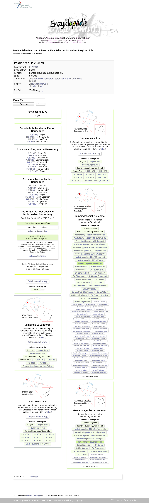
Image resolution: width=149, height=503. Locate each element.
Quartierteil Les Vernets (98, 372)
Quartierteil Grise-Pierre (99, 321)
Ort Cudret (98, 282)
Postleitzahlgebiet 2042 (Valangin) (90, 254)
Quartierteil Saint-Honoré (98, 358)
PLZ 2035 (31, 158)
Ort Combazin (97, 448)
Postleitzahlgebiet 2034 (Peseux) (90, 241)
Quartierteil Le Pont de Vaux (98, 457)
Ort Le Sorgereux (90, 289)
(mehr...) (42, 337)
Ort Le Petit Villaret (79, 295)
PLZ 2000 (32, 153)
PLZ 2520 (30, 137)
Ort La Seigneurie (82, 301)
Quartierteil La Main (82, 350)
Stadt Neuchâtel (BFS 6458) (37, 444)
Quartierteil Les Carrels (81, 338)
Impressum (25, 500)
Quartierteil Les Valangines (82, 326)
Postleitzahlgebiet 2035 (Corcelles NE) (90, 244)
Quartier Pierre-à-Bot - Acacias (80, 311)
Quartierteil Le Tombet (98, 338)
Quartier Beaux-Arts (82, 314)
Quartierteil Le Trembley (81, 372)
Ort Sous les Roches (97, 286)
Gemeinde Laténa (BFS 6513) (96, 181)
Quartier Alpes (103, 304)
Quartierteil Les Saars (99, 336)
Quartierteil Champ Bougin (99, 353)
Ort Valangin (100, 273)
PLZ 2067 (32, 166)
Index (15, 500)
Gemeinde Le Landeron (42, 78)
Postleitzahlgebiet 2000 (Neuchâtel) (90, 235)
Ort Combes (82, 454)
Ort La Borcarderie (83, 279)
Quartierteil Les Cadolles (100, 328)
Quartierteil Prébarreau (80, 358)
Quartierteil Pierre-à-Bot (98, 360)
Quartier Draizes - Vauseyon (84, 309)
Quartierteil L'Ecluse (97, 333)
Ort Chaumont (79, 276)
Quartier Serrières (98, 307)
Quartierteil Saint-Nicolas (80, 319)
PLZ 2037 (31, 162)
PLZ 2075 (30, 199)
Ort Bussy (100, 279)
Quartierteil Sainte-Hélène (80, 365)
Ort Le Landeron (83, 445)
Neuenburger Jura (39, 83)
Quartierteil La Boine (81, 370)
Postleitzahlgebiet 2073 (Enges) (89, 260)
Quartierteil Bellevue (80, 459)
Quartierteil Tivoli (98, 348)
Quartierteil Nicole (98, 362)
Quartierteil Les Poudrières (99, 319)
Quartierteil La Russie (97, 454)
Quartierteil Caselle (97, 350)
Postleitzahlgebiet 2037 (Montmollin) (90, 251)
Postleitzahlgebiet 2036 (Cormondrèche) (90, 247)
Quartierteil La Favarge (79, 355)
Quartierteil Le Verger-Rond (81, 328)
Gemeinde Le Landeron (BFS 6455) (37, 366)
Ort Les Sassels (79, 451)
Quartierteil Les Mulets (80, 360)
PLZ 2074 (29, 197)
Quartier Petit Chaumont (83, 316)
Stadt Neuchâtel (63, 78)
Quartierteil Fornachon (80, 341)
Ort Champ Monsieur (99, 295)
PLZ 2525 (31, 141)
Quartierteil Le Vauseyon (80, 353)
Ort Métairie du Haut (98, 451)
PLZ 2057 (33, 185)
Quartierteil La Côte (99, 326)
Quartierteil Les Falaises (100, 345)
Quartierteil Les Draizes (81, 324)
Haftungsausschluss (41, 500)
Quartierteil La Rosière (98, 324)
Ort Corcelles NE (98, 266)
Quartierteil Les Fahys (101, 331)
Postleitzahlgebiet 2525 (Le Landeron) (90, 435)
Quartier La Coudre (99, 301)
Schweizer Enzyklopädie (33, 496)
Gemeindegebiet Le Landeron (90, 442)
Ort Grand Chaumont (98, 276)
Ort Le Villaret (102, 292)
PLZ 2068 (30, 169)
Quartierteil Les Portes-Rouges (81, 331)
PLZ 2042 (32, 164)
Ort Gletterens (79, 286)
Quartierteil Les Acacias (99, 343)
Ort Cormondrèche (82, 273)
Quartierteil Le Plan (82, 333)
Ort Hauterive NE (97, 270)
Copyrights (80, 500)
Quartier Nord (100, 309)
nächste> (34, 476)
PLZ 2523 (32, 139)
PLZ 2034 (33, 155)
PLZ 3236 (32, 204)
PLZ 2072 (32, 192)
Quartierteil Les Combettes (80, 462)
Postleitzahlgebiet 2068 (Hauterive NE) (90, 238)
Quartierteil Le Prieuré (82, 362)
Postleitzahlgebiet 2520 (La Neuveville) (89, 429)
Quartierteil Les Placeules (81, 343)
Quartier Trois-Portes (83, 307)
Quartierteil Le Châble (81, 367)
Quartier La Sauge (97, 314)
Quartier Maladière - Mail (101, 311)
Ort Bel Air (99, 445)
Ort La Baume (82, 448)
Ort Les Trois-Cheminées (82, 292)
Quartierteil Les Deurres (98, 367)
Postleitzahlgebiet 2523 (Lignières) (90, 432)
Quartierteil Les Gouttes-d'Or (81, 345)
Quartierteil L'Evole (99, 316)
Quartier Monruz (77, 304)
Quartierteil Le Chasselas (98, 341)
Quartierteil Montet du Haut (99, 462)
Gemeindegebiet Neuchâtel (90, 263)
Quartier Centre (90, 304)
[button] (23, 104)
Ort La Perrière (83, 282)
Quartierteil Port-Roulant (81, 321)
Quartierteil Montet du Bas (97, 459)
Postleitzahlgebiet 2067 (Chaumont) (89, 257)
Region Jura (36, 86)
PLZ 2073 (33, 67)
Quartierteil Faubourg (80, 457)
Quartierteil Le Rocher (83, 348)
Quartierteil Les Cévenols (99, 365)
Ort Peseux (80, 270)
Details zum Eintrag (37, 281)
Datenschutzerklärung (63, 500)
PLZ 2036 (30, 160)
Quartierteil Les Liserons (82, 336)
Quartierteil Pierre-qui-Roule (98, 355)
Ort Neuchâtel (81, 266)
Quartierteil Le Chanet (98, 370)
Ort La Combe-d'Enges (89, 298)
